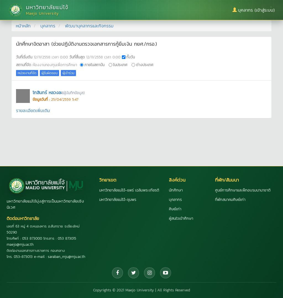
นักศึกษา (176, 190)
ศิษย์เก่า (175, 209)
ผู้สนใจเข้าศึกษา (181, 218)
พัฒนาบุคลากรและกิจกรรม (89, 25)
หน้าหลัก (23, 25)
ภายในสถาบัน (94, 65)
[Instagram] (149, 272)
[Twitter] (133, 272)
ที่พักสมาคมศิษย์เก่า (230, 200)
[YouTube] (165, 272)
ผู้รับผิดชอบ (49, 73)
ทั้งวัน (130, 57)
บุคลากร (47, 25)
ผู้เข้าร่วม (68, 73)
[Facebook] (117, 272)
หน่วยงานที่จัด (27, 73)
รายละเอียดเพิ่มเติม (33, 110)
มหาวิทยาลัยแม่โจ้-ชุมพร (117, 200)
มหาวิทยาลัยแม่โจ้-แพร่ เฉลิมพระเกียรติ (129, 190)
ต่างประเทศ (144, 65)
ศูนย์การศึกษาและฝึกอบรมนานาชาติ (243, 190)
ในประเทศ (120, 65)
